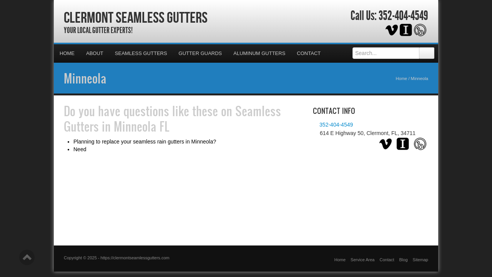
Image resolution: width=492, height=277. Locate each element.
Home (67, 53)
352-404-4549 (403, 15)
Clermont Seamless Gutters (136, 17)
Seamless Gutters (141, 53)
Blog (403, 259)
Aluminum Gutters (259, 53)
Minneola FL (142, 126)
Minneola (85, 78)
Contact (309, 53)
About (94, 53)
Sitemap (420, 259)
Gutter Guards (200, 53)
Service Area (362, 259)
